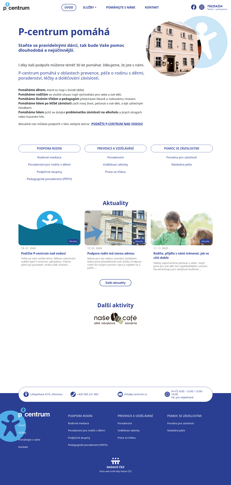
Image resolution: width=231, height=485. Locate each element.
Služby (22, 432)
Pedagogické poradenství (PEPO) (49, 179)
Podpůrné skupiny (49, 172)
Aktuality (73, 241)
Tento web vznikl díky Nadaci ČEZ (115, 465)
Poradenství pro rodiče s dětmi (49, 164)
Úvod (69, 7)
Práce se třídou (115, 172)
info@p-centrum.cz (135, 394)
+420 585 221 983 (87, 394)
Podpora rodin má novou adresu (111, 253)
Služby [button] (88, 7)
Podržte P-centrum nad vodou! (43, 253)
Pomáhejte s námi (120, 7)
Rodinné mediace (49, 157)
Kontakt (152, 7)
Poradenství (115, 157)
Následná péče (181, 164)
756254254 (214, 6)
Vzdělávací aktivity (115, 164)
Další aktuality (115, 283)
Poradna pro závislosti (181, 157)
